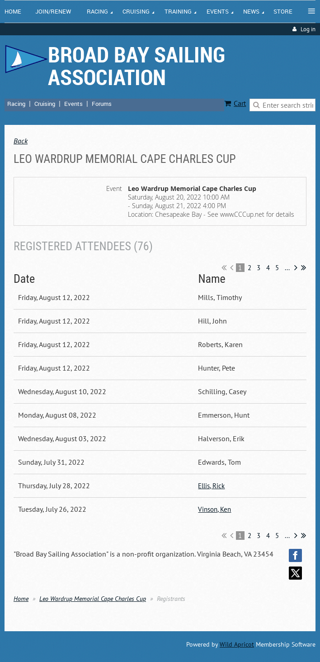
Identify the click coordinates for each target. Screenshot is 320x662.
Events (73, 104)
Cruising (44, 104)
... (287, 267)
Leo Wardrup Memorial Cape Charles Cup (92, 599)
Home (21, 599)
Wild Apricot (237, 644)
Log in (308, 29)
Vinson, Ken (214, 509)
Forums (102, 104)
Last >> (303, 267)
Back (21, 140)
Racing (16, 104)
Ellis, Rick (211, 485)
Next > (295, 267)
